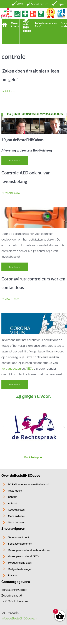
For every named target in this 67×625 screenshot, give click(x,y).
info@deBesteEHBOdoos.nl (19, 618)
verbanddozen (11, 368)
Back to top (33, 457)
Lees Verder (14, 161)
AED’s (29, 368)
